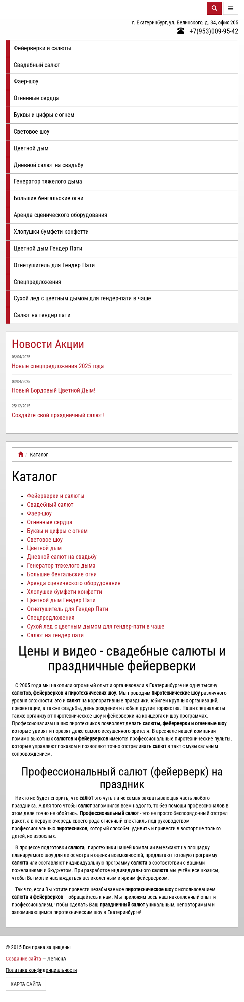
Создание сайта (23, 959)
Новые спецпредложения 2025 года (58, 366)
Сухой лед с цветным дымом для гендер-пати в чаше (82, 298)
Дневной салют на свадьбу (48, 165)
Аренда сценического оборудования (60, 215)
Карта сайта (26, 984)
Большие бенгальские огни (48, 198)
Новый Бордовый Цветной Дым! (53, 390)
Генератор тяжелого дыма (48, 181)
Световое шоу (31, 131)
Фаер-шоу (26, 81)
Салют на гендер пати (42, 315)
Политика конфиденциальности (41, 970)
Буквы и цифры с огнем (44, 114)
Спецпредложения (37, 282)
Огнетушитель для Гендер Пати (54, 265)
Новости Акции (48, 344)
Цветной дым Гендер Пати (48, 248)
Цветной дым (31, 148)
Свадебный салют (37, 65)
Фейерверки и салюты (42, 48)
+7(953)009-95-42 (207, 31)
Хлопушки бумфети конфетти (51, 231)
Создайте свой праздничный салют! (58, 415)
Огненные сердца (36, 98)
